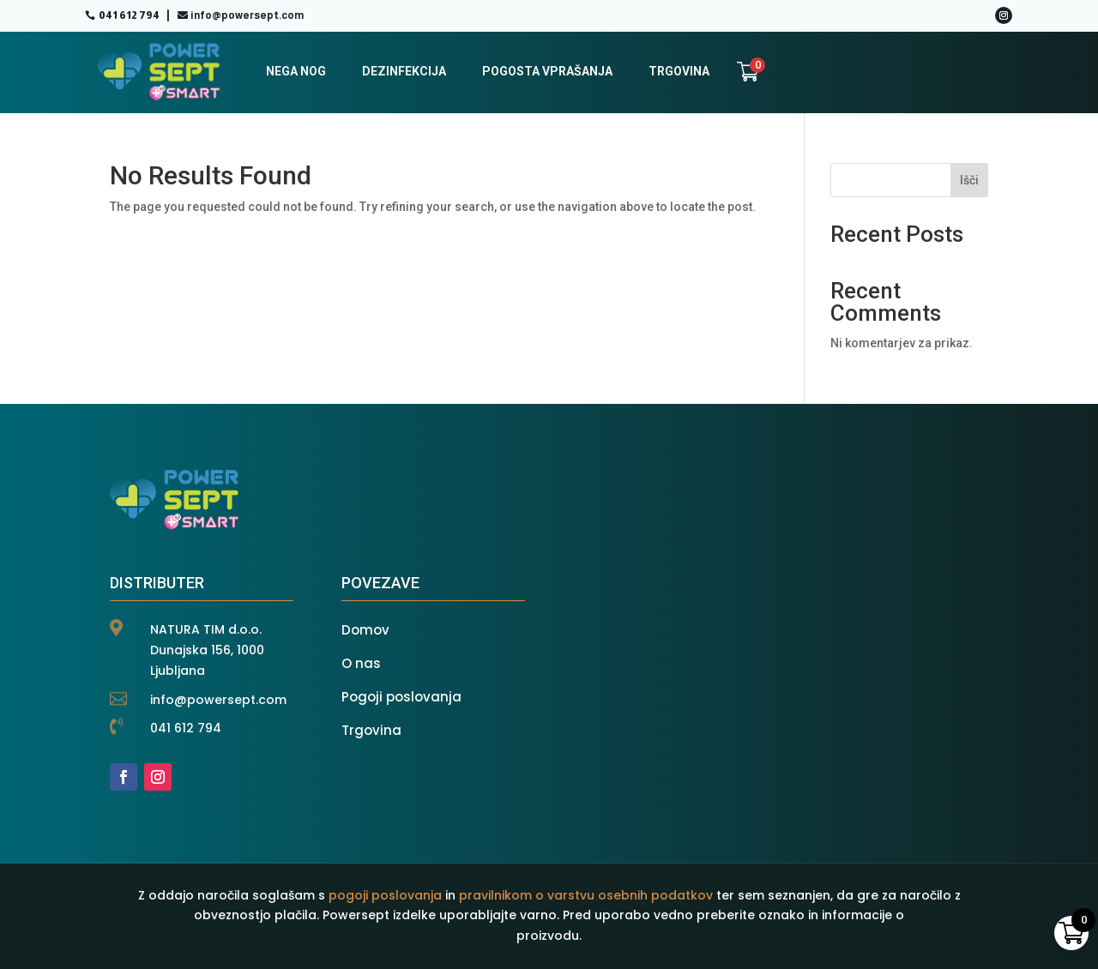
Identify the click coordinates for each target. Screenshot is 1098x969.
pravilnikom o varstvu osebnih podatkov (586, 895)
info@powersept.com (247, 15)
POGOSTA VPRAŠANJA (547, 71)
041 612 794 (129, 15)
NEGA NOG (296, 71)
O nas (361, 663)
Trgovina (371, 730)
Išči (969, 180)
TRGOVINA (679, 71)
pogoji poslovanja (385, 895)
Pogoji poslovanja (401, 697)
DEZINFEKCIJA (404, 71)
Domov (365, 630)
